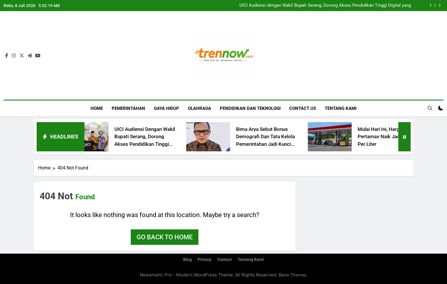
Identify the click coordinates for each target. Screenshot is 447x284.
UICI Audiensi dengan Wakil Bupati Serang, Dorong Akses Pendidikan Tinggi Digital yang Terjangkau (325, 5)
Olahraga (199, 108)
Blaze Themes (292, 274)
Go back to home (165, 237)
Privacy (204, 259)
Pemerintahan (128, 108)
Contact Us (302, 108)
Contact (224, 259)
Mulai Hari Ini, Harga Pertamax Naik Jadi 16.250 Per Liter (393, 136)
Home (97, 108)
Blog (187, 259)
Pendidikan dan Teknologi (250, 108)
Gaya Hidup (166, 108)
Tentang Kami (340, 108)
